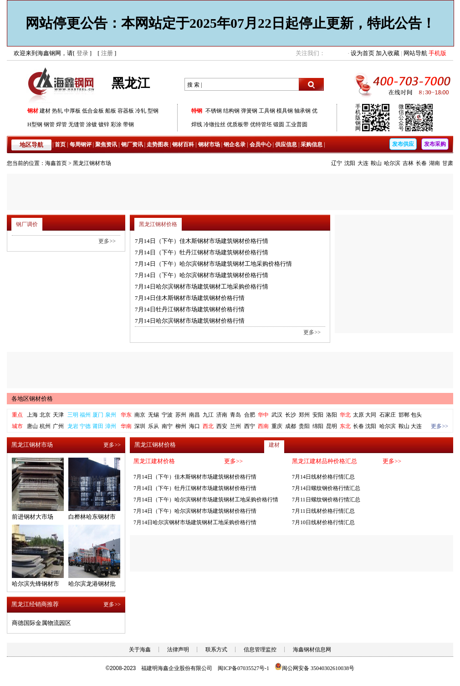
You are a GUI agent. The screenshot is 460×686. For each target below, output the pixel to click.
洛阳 (331, 415)
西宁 (249, 426)
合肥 (249, 415)
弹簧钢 (249, 111)
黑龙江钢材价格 (158, 224)
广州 (58, 426)
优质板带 (238, 124)
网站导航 (415, 53)
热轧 (57, 111)
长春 (421, 163)
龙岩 (72, 426)
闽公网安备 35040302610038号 (314, 668)
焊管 (61, 124)
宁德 (85, 426)
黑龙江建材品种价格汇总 (324, 461)
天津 (58, 415)
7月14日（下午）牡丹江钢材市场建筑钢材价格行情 (201, 252)
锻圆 (278, 124)
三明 (72, 415)
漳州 (110, 426)
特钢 (196, 111)
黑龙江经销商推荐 (35, 604)
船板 (110, 111)
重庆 (276, 426)
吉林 (408, 163)
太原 (358, 415)
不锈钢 (213, 111)
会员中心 (260, 144)
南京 (139, 415)
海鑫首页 (56, 163)
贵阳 (304, 426)
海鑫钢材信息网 (312, 649)
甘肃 (447, 163)
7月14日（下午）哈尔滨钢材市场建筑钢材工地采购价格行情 (213, 263)
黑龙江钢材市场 (92, 163)
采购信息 (311, 144)
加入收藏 (387, 53)
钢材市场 (209, 144)
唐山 (32, 426)
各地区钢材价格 (32, 398)
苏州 (180, 415)
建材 (45, 111)
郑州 (304, 415)
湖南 (434, 163)
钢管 (49, 124)
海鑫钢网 (62, 84)
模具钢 (284, 111)
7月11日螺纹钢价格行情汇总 (326, 499)
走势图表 (158, 144)
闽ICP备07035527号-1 (243, 668)
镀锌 (103, 124)
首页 (60, 144)
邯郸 (404, 415)
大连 (363, 163)
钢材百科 (183, 144)
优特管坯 (261, 124)
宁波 (167, 415)
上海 (32, 415)
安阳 (317, 415)
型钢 (153, 111)
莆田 (97, 426)
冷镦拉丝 (214, 124)
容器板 (126, 111)
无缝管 (76, 124)
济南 (221, 415)
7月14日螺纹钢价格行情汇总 (326, 488)
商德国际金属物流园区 (41, 622)
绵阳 (317, 426)
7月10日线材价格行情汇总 (323, 522)
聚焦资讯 (106, 144)
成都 (290, 426)
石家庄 (387, 415)
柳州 (180, 426)
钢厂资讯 (132, 144)
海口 (194, 426)
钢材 (32, 111)
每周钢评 (81, 144)
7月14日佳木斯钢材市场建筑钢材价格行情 (190, 297)
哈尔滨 (392, 163)
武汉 (276, 415)
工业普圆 (296, 124)
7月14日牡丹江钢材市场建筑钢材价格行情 (190, 309)
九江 (208, 415)
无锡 (153, 415)
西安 (221, 426)
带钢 (128, 124)
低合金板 (93, 111)
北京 (45, 415)
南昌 (194, 415)
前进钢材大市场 (32, 516)
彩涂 (116, 124)
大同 (370, 415)
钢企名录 (234, 144)
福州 (85, 415)
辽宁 (336, 163)
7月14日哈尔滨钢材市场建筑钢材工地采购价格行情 (201, 286)
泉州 (110, 415)
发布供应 (403, 144)
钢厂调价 (27, 224)
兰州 (235, 426)
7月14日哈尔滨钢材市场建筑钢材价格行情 (190, 320)
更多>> (312, 332)
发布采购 (435, 144)
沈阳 (349, 163)
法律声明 (178, 649)
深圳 (139, 426)
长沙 (290, 415)
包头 (416, 415)
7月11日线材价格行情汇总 (323, 511)
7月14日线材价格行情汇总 (323, 477)
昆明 (331, 426)
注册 (107, 53)
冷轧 (140, 111)
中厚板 (72, 111)
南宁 (167, 426)
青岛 (235, 415)
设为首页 (362, 53)
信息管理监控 (260, 649)
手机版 (437, 53)
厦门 (97, 415)
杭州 (45, 426)
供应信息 (286, 144)
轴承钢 (302, 111)
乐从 (153, 426)
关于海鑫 (140, 649)
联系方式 (216, 649)
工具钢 (267, 111)
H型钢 (34, 124)
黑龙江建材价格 (154, 461)
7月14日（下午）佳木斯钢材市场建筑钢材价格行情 (201, 240)
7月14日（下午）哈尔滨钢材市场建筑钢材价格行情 (201, 275)
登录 (82, 53)
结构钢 (231, 111)
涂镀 (91, 124)
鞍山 (376, 163)
